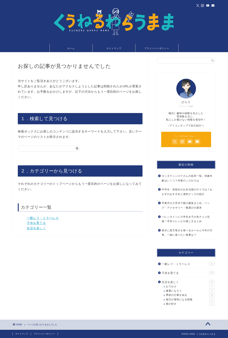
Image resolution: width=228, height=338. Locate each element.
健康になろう (190, 291)
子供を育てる (36, 223)
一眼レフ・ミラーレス (43, 218)
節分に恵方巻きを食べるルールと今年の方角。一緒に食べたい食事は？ (187, 232)
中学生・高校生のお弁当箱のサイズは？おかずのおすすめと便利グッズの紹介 (187, 192)
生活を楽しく (36, 228)
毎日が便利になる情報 (190, 299)
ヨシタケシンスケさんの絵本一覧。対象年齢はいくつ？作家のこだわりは (187, 178)
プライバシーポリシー (156, 48)
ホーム (71, 48)
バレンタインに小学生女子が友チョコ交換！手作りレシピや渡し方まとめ (186, 219)
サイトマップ (114, 48)
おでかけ (190, 286)
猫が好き (190, 304)
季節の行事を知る (190, 295)
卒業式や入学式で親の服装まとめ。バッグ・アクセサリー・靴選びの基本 (186, 205)
